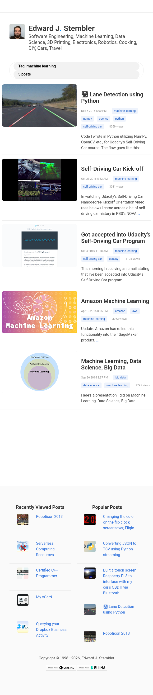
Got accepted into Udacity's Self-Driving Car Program (115, 237)
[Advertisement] (76, 448)
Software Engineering (51, 36)
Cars (42, 48)
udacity (113, 258)
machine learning (125, 111)
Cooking (127, 42)
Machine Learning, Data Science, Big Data (111, 364)
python (119, 118)
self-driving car (92, 126)
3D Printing (58, 42)
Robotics (107, 42)
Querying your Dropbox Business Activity (51, 630)
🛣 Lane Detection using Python (112, 97)
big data (121, 377)
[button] (143, 6)
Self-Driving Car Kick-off (112, 168)
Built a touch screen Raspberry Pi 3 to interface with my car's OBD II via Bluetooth (119, 581)
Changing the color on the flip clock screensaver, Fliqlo (119, 522)
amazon (120, 311)
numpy (87, 118)
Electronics (84, 42)
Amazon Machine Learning (115, 301)
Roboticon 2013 (49, 516)
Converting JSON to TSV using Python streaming (119, 549)
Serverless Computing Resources (45, 549)
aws (135, 311)
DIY (31, 48)
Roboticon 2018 (116, 633)
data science (91, 385)
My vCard (44, 597)
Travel (55, 48)
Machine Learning (94, 36)
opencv (103, 118)
